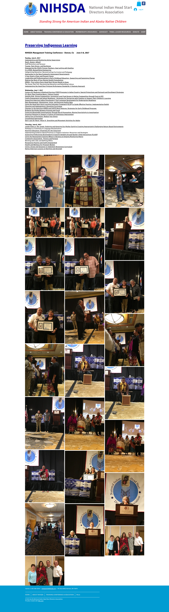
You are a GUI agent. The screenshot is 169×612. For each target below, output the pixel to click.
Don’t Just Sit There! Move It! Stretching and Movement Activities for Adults (52, 121)
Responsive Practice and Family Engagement (41, 143)
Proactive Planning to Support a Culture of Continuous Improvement (49, 115)
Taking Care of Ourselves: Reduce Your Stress (41, 117)
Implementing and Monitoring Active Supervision (42, 60)
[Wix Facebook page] (143, 3)
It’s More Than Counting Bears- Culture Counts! (42, 94)
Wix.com (40, 601)
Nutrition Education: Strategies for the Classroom (43, 131)
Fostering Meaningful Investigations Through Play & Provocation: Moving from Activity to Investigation (62, 112)
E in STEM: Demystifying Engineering (38, 70)
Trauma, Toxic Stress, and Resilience (38, 66)
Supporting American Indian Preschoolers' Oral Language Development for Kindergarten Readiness (60, 100)
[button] (139, 3)
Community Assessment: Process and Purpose (41, 139)
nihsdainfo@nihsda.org (49, 588)
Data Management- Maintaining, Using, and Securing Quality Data (49, 102)
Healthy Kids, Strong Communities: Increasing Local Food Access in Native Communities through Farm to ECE (64, 96)
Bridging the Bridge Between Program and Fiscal (42, 110)
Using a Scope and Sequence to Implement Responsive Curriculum (48, 147)
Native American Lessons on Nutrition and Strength (43, 149)
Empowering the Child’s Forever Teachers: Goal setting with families (49, 68)
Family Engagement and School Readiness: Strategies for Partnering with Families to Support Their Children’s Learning (68, 98)
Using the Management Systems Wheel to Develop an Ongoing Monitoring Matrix (54, 137)
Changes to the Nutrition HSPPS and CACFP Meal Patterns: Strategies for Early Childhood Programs (61, 108)
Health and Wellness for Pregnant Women (40, 145)
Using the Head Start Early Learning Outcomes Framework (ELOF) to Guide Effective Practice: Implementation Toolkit (67, 104)
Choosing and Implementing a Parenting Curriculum (43, 106)
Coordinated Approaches (34, 119)
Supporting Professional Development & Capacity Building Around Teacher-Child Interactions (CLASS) (61, 135)
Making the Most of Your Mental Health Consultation (44, 80)
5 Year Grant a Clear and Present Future (39, 76)
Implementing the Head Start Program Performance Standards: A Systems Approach (55, 86)
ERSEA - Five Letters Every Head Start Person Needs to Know (47, 82)
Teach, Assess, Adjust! (33, 62)
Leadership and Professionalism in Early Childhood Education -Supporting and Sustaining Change (60, 78)
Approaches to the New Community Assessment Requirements (47, 74)
